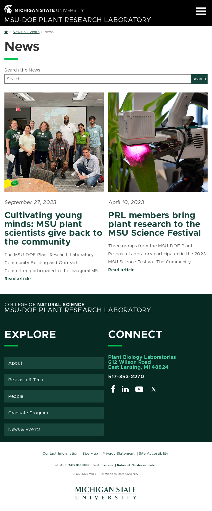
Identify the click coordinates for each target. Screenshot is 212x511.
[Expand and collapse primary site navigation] (201, 11)
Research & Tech (25, 380)
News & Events (24, 429)
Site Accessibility (153, 454)
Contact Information (60, 454)
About (15, 363)
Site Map (90, 454)
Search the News (22, 70)
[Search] (97, 79)
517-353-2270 (126, 376)
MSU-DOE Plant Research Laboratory (77, 20)
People (15, 396)
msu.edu (107, 465)
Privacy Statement (118, 454)
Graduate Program (28, 413)
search (199, 78)
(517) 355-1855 (78, 465)
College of (44, 305)
